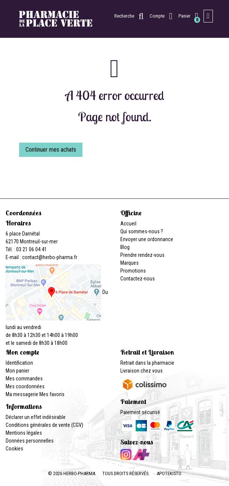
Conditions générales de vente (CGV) (44, 425)
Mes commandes (24, 379)
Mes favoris (51, 394)
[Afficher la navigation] (208, 16)
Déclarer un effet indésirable (36, 417)
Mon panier (17, 371)
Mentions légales (24, 433)
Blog (125, 247)
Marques (129, 263)
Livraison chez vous (141, 371)
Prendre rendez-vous (142, 255)
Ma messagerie (22, 394)
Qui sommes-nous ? (141, 231)
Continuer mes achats (50, 149)
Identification (19, 363)
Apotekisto (169, 473)
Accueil (128, 224)
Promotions (133, 271)
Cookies (14, 449)
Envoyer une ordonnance (146, 239)
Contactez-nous (137, 279)
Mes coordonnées (25, 386)
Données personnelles (30, 441)
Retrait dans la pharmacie (147, 363)
